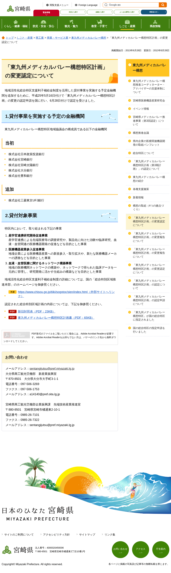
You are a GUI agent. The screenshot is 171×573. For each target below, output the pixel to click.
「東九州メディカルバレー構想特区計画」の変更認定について (149, 221)
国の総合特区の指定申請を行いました (149, 330)
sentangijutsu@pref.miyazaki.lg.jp (52, 368)
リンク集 (110, 534)
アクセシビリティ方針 (56, 534)
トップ (10, 37)
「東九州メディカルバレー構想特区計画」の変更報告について (149, 237)
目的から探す (73, 12)
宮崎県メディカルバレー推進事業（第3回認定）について (149, 121)
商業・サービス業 (57, 37)
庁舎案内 (160, 549)
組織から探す (100, 12)
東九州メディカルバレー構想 (88, 37)
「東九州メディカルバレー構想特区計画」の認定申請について (149, 300)
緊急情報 (46, 12)
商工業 (40, 37)
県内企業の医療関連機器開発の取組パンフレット (149, 143)
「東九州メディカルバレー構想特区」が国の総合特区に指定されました (149, 316)
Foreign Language (88, 5)
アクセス (140, 549)
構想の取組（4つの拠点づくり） (148, 207)
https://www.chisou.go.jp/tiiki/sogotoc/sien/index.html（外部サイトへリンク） (66, 294)
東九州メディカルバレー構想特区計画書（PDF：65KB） (56, 317)
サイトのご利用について (19, 534)
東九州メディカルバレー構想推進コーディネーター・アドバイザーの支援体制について (149, 87)
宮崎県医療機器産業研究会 (149, 100)
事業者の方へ (153, 12)
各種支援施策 (141, 189)
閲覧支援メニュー (59, 5)
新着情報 (138, 197)
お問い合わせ (120, 549)
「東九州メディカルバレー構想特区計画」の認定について (149, 284)
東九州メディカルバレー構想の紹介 (149, 179)
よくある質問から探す (127, 12)
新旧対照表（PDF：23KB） (36, 311)
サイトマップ (87, 534)
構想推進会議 (141, 132)
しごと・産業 (25, 37)
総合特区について (143, 153)
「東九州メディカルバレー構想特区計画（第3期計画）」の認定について (149, 165)
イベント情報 (141, 108)
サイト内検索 (105, 5)
